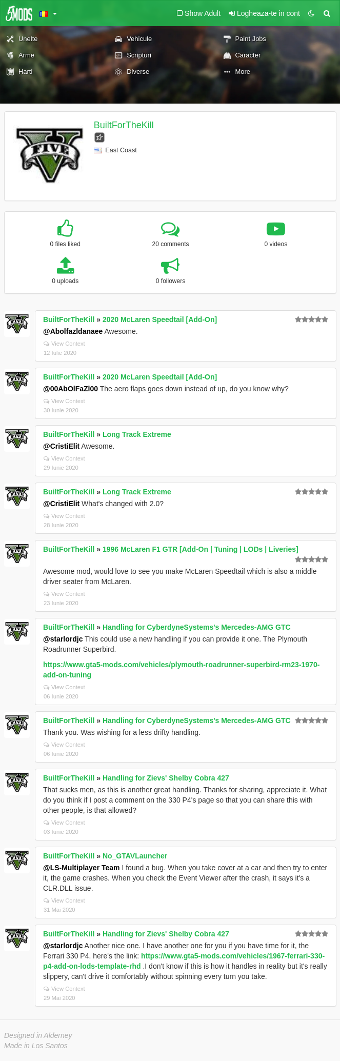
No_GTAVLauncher (135, 856)
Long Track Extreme (137, 434)
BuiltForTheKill (124, 125)
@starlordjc (63, 639)
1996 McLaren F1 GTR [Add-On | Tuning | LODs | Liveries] (200, 549)
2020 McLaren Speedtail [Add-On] (160, 319)
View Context (64, 344)
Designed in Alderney (38, 1035)
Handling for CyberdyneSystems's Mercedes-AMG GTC (197, 627)
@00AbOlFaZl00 (70, 389)
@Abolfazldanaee (73, 331)
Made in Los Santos (36, 1046)
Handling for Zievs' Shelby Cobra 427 (166, 778)
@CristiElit (61, 446)
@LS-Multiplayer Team (81, 868)
